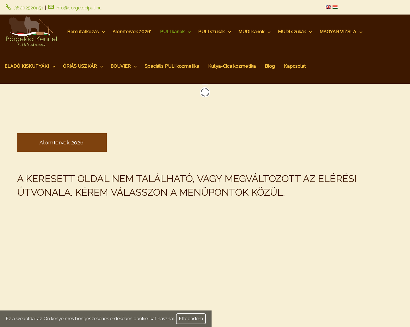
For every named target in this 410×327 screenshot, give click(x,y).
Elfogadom (191, 319)
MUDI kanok (251, 31)
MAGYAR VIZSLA (337, 31)
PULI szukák (211, 31)
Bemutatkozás (83, 31)
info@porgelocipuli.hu (75, 8)
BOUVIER (120, 66)
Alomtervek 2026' (131, 31)
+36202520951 (24, 8)
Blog (270, 66)
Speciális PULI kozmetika (172, 66)
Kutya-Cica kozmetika (232, 66)
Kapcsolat (295, 66)
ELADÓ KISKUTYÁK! (27, 66)
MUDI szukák (292, 31)
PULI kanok (172, 31)
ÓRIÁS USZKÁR (80, 66)
